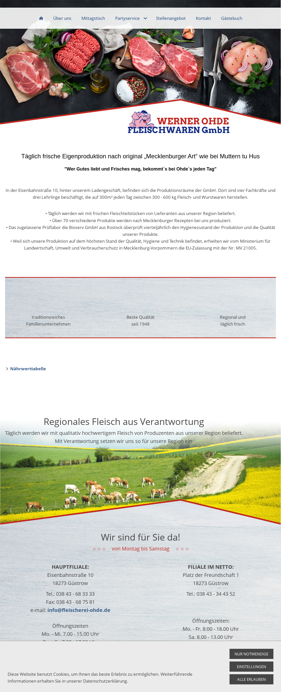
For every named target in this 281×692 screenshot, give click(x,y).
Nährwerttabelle (28, 369)
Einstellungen (251, 668)
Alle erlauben (251, 681)
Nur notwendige (251, 655)
